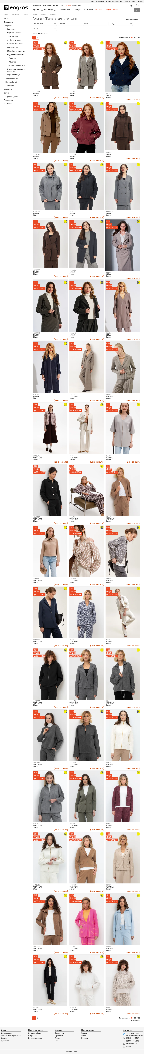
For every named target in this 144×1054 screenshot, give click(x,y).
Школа (6, 18)
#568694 (36, 578)
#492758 (109, 885)
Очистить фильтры (40, 33)
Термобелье (8, 100)
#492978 (72, 701)
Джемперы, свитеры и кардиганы (16, 70)
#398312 (72, 211)
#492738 (36, 946)
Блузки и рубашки (14, 33)
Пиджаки (12, 58)
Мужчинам (8, 89)
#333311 (109, 272)
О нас (92, 1)
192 (138, 37)
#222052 (72, 92)
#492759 (72, 885)
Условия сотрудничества (114, 1)
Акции (115, 10)
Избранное (32, 1036)
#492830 (36, 824)
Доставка (132, 1)
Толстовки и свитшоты (16, 65)
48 (132, 37)
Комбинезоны (12, 47)
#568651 (36, 640)
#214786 (72, 155)
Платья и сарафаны (15, 44)
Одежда (36, 10)
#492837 (109, 762)
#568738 (109, 456)
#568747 (36, 456)
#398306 (72, 270)
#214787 (109, 94)
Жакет (35, 95)
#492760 (36, 885)
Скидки (108, 10)
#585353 (109, 394)
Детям (6, 93)
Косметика (88, 10)
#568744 (72, 456)
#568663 (109, 578)
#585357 (72, 394)
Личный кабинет (34, 1033)
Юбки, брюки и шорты (16, 51)
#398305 (36, 270)
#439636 (72, 1008)
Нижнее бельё (64, 10)
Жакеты (12, 62)
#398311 (36, 211)
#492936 (109, 701)
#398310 (109, 152)
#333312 (36, 333)
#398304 (109, 211)
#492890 (72, 762)
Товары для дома (11, 97)
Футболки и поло (14, 40)
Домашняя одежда (48, 10)
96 (135, 37)
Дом (56, 1041)
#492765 (109, 824)
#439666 (109, 946)
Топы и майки (12, 36)
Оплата (125, 1)
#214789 (36, 155)
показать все (135, 1020)
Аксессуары (77, 10)
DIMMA (36, 93)
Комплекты (11, 29)
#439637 (36, 1008)
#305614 (109, 333)
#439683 (72, 946)
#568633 (72, 640)
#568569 (109, 640)
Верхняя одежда (13, 75)
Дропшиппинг (100, 1)
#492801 (72, 824)
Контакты (140, 1)
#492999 (36, 701)
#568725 (36, 517)
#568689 (72, 578)
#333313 (72, 333)
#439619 (109, 1008)
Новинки (98, 10)
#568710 (109, 517)
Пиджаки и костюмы (39, 14)
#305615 (36, 394)
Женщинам (15, 14)
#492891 (36, 762)
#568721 (72, 517)
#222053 (36, 92)
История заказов (35, 1038)
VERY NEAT (73, 396)
